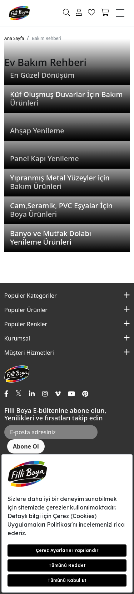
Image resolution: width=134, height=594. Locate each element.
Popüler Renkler (25, 324)
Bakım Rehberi (46, 38)
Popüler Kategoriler (30, 295)
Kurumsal (17, 338)
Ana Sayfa (14, 38)
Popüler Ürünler (26, 310)
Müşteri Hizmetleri (29, 353)
